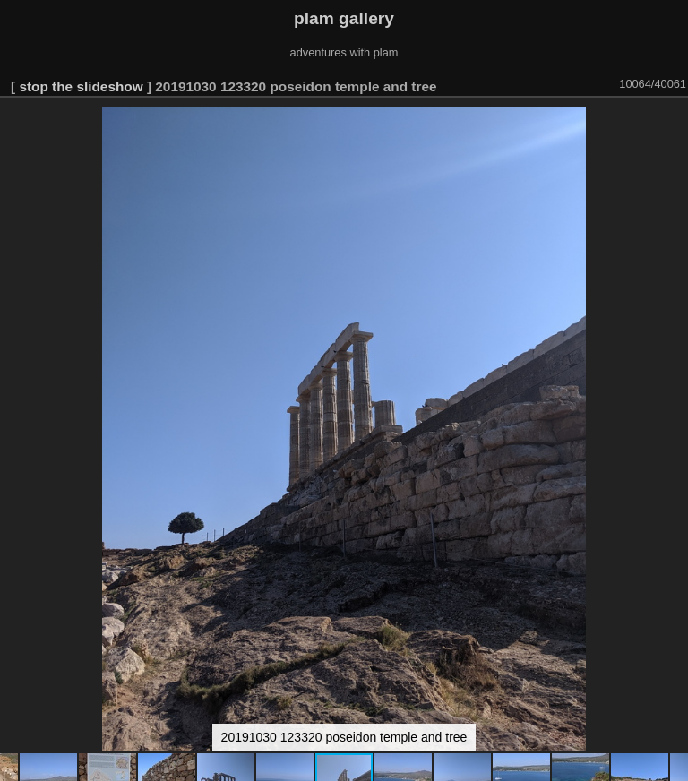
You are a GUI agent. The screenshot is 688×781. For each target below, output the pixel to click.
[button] (672, 122)
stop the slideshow (80, 86)
